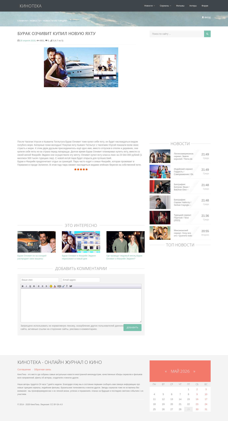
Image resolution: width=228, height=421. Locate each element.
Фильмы (180, 5)
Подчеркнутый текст (30, 286)
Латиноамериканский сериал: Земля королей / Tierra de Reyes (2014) (183, 156)
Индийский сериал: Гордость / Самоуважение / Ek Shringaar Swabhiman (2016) (183, 172)
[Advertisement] (81, 113)
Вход (206, 17)
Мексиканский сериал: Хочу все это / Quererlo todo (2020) (183, 233)
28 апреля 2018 (27, 40)
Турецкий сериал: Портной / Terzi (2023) (183, 218)
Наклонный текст (26, 286)
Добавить (132, 327)
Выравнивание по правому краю (46, 286)
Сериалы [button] (165, 5)
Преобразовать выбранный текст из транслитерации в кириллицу (67, 286)
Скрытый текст (59, 286)
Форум (205, 5)
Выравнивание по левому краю (39, 286)
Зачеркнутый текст (34, 286)
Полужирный (23, 286)
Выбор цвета (55, 286)
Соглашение (24, 369)
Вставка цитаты (63, 286)
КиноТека (28, 6)
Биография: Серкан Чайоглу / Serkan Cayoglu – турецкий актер (182, 202)
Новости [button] (149, 5)
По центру (42, 286)
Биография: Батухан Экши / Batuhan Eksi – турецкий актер (181, 187)
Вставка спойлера (71, 286)
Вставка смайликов (51, 286)
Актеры (193, 5)
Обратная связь (42, 369)
